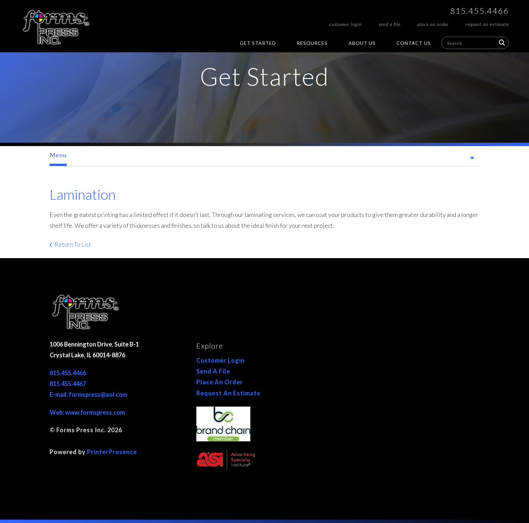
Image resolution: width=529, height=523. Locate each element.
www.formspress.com (95, 412)
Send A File (389, 24)
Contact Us (413, 43)
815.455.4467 (68, 383)
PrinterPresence (112, 452)
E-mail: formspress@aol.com (88, 394)
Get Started (258, 43)
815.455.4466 (479, 11)
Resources (312, 43)
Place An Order (433, 24)
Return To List (73, 244)
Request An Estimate (487, 24)
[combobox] (475, 43)
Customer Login (345, 24)
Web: (57, 412)
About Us (362, 43)
